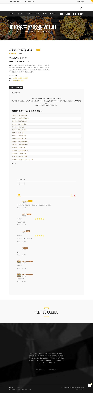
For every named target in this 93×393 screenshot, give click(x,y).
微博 (23, 389)
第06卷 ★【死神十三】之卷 (19, 129)
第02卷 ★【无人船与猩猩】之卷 (20, 118)
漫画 (19, 80)
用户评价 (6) (19, 87)
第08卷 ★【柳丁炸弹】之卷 (19, 135)
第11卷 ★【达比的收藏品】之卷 (20, 144)
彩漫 (16, 80)
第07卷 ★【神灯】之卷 (18, 132)
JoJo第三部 (25, 78)
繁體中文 (11, 387)
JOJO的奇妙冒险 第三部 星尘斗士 (19, 57)
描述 (12, 87)
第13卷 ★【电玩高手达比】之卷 (20, 150)
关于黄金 (18, 389)
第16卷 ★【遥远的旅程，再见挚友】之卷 (22, 159)
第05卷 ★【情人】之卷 (18, 127)
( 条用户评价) (20, 53)
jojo (14, 80)
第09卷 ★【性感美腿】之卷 (19, 138)
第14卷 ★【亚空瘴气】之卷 (19, 153)
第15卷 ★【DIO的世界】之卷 (19, 156)
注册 (82, 1)
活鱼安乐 (24, 214)
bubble (24, 231)
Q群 (26, 389)
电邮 (30, 389)
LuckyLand (25, 201)
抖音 (22, 387)
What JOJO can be (17, 31)
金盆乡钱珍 (25, 261)
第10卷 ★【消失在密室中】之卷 (20, 141)
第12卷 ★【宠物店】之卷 (18, 147)
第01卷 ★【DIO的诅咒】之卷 (19, 115)
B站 (18, 387)
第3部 (22, 80)
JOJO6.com (12, 389)
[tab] (11, 87)
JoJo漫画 (26, 31)
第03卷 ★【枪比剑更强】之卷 (19, 121)
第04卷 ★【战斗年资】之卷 (19, 124)
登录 (79, 1)
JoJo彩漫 (32, 31)
